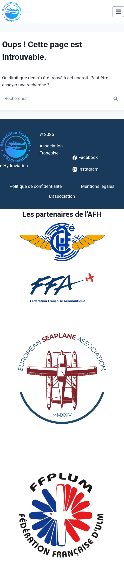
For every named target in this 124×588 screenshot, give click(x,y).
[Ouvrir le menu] (118, 12)
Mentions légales (97, 186)
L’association (62, 196)
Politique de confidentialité (36, 186)
